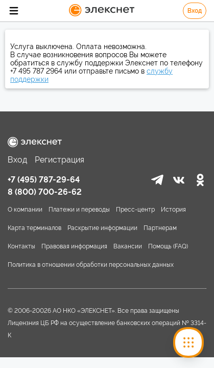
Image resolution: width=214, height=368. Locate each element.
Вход (194, 10)
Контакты (21, 246)
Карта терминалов (34, 228)
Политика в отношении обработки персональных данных (91, 264)
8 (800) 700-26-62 (45, 192)
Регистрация (59, 160)
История (173, 209)
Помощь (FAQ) (168, 246)
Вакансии (127, 246)
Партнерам (160, 228)
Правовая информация (74, 246)
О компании (25, 209)
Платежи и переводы (79, 209)
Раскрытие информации (102, 228)
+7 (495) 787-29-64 (44, 180)
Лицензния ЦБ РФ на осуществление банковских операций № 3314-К (107, 329)
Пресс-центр (135, 209)
